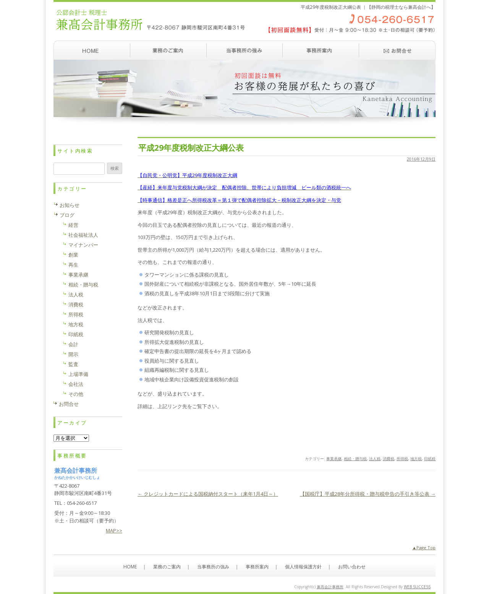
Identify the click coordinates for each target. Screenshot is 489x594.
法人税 (375, 458)
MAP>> (114, 530)
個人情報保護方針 (303, 566)
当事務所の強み (244, 50)
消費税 (388, 458)
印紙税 (430, 458)
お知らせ (69, 205)
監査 (73, 364)
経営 (73, 224)
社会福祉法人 (83, 234)
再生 (73, 264)
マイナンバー (83, 244)
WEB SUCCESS (417, 586)
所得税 (402, 458)
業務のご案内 (168, 50)
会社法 (75, 384)
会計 (73, 344)
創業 (73, 254)
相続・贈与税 (355, 458)
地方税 (416, 458)
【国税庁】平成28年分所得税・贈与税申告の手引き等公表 (368, 493)
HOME (130, 566)
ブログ (67, 215)
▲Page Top (424, 547)
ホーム (91, 50)
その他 (75, 394)
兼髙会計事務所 (330, 586)
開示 (73, 354)
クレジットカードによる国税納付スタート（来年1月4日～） (208, 493)
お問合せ (69, 403)
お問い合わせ (397, 50)
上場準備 (78, 374)
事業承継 (334, 458)
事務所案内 (321, 50)
